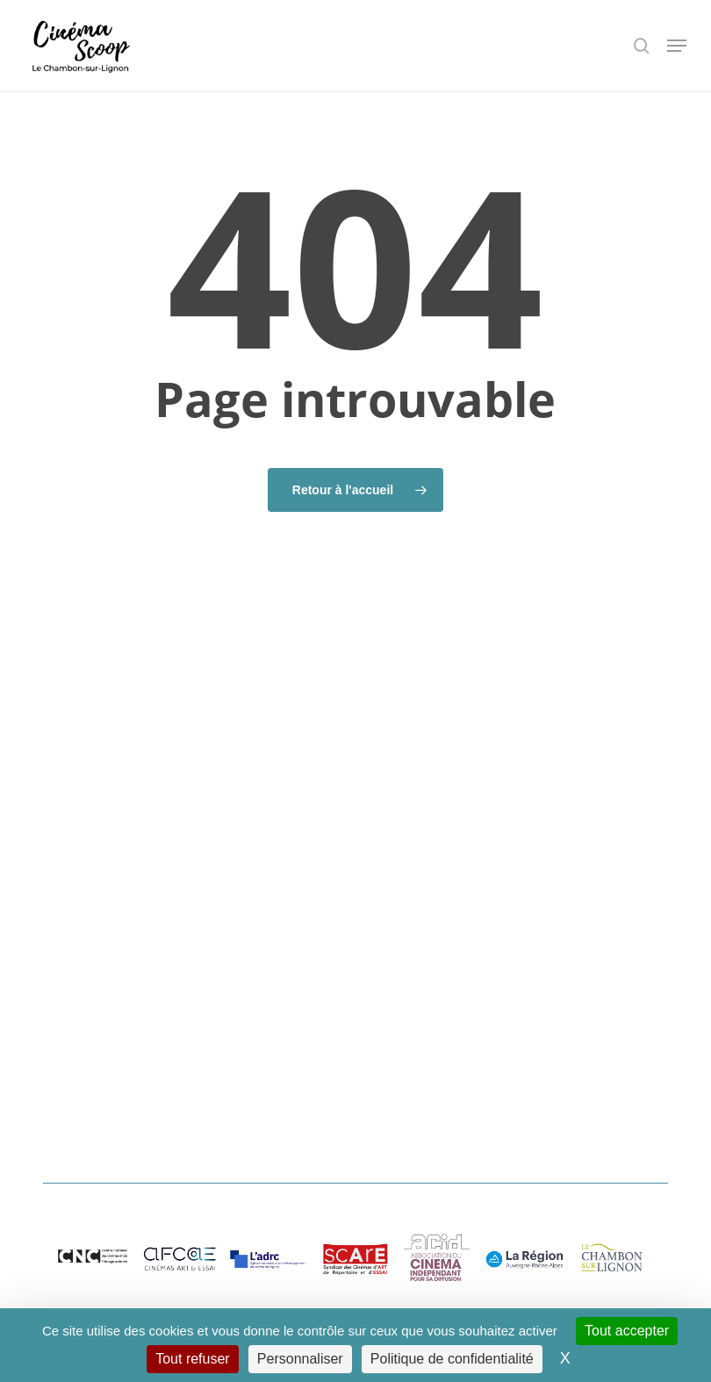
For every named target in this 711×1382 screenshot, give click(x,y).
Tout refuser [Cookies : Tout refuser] (192, 1358)
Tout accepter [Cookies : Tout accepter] (627, 1330)
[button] (676, 45)
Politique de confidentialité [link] (452, 1358)
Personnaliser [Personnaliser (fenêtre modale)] (300, 1358)
